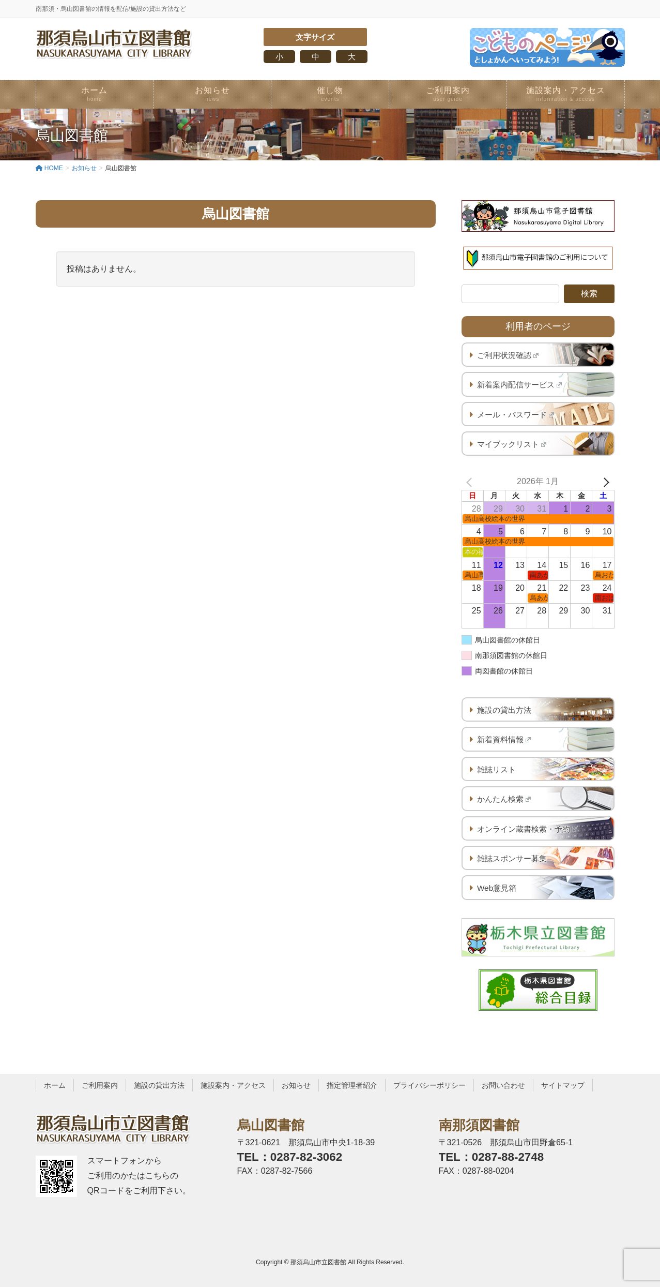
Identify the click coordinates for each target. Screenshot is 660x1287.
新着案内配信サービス (519, 384)
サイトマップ (563, 1085)
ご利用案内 (100, 1085)
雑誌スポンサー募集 (512, 858)
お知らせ (296, 1085)
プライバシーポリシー (429, 1085)
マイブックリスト (512, 444)
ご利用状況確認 (508, 355)
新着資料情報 (504, 739)
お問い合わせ (503, 1085)
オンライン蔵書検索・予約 (527, 829)
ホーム (55, 1085)
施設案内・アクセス (233, 1085)
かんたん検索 (504, 799)
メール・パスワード (516, 414)
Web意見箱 (496, 888)
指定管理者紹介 (352, 1085)
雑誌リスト (496, 769)
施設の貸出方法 (504, 710)
